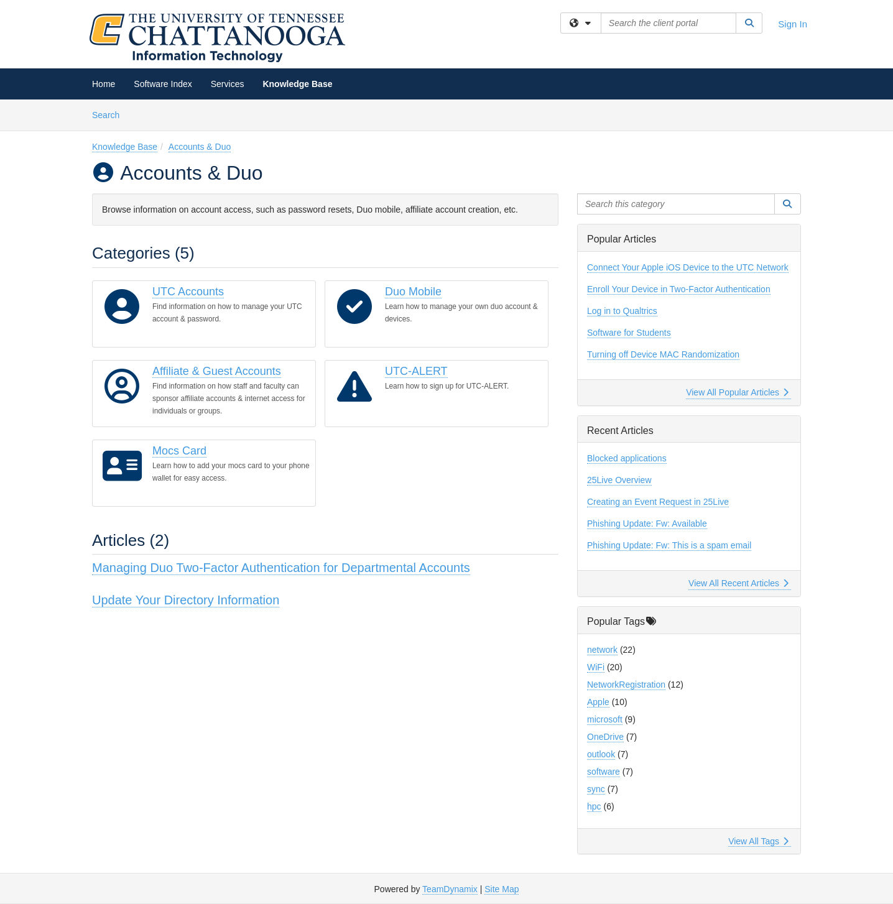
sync (596, 789)
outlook (601, 754)
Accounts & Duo (200, 147)
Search (110, 114)
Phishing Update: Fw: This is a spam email (669, 545)
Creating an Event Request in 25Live (658, 502)
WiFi (595, 667)
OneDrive (605, 737)
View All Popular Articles (737, 392)
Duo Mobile (413, 291)
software (603, 772)
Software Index (163, 84)
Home (103, 84)
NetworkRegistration (626, 685)
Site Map (501, 889)
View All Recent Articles (738, 583)
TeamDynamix (450, 889)
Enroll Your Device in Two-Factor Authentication (678, 289)
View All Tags (758, 841)
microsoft (604, 719)
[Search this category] (676, 203)
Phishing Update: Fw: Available (647, 523)
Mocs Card (179, 451)
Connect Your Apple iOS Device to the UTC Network (688, 267)
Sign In (792, 24)
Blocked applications (627, 458)
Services (227, 84)
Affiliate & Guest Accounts (216, 371)
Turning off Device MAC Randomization (663, 354)
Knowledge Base (297, 84)
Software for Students (629, 333)
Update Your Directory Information (185, 600)
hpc (594, 806)
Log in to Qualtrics (622, 311)
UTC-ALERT (416, 371)
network (602, 650)
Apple (598, 702)
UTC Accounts (188, 291)
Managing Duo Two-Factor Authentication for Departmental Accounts (281, 567)
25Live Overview (619, 480)
